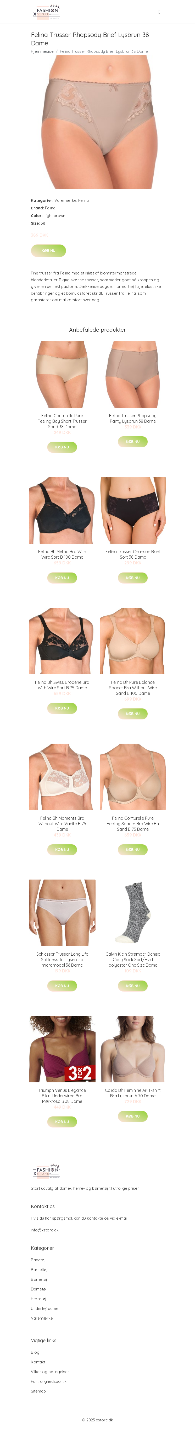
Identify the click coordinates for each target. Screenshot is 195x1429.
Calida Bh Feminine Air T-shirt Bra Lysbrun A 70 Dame (133, 1093)
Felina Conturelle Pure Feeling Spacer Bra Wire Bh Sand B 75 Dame (133, 824)
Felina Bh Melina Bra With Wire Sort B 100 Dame (62, 554)
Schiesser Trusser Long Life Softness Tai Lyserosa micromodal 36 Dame (62, 959)
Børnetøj (39, 1279)
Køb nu (48, 250)
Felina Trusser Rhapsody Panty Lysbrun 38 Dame (133, 418)
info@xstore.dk (45, 1229)
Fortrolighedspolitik (48, 1381)
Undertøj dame (44, 1308)
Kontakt (38, 1361)
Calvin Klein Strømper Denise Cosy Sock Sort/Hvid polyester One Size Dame (132, 959)
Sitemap (38, 1391)
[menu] (159, 11)
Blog (35, 1352)
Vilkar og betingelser (50, 1371)
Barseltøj (39, 1269)
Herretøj (38, 1298)
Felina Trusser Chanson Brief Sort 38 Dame (132, 554)
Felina (83, 200)
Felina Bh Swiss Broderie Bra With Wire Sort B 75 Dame (62, 685)
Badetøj (38, 1259)
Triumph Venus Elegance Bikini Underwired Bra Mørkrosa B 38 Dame (62, 1096)
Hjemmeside (42, 51)
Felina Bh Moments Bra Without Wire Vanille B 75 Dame (62, 824)
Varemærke (65, 200)
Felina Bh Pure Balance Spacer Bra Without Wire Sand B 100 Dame (133, 688)
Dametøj (39, 1289)
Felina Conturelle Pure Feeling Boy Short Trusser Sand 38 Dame (62, 421)
